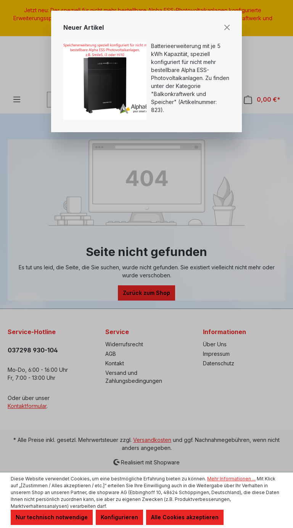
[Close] (227, 27)
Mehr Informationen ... (231, 479)
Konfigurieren (119, 517)
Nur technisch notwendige (52, 517)
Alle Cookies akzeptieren (185, 517)
